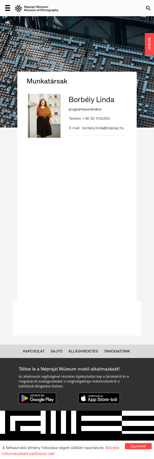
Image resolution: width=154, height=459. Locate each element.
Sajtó (56, 351)
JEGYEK (149, 44)
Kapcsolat (34, 351)
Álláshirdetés (83, 351)
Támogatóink (117, 351)
